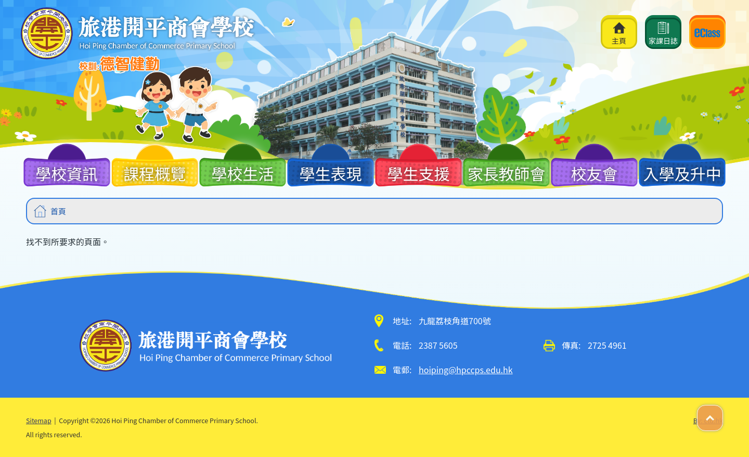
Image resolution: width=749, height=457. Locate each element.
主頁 (619, 34)
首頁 (58, 211)
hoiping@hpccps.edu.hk (466, 369)
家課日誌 (663, 34)
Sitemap (38, 420)
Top (722, 412)
